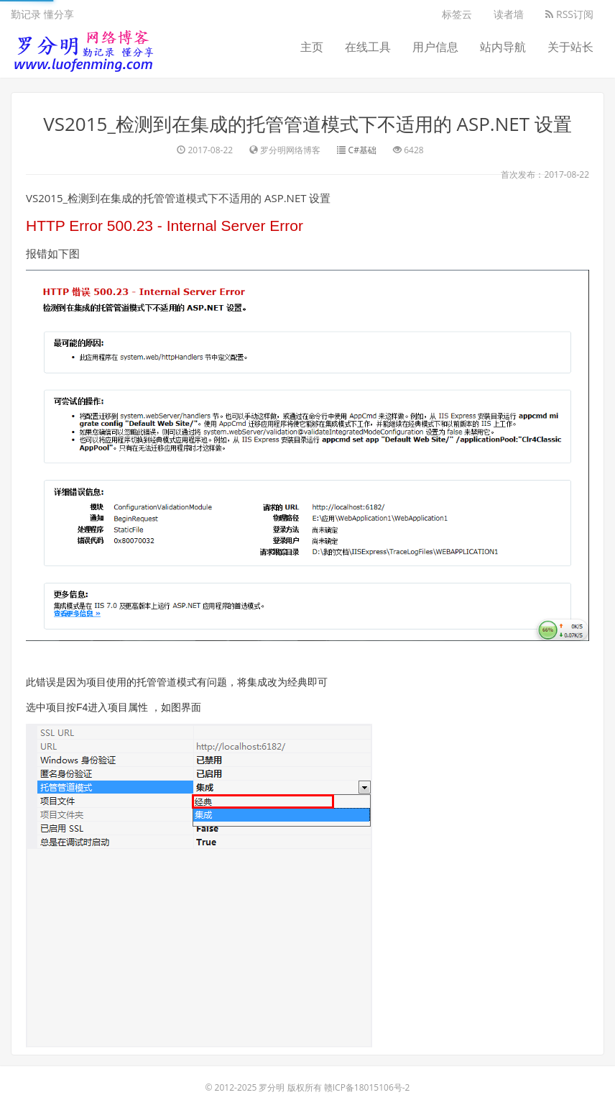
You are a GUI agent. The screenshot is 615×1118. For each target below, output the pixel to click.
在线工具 (368, 47)
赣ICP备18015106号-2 (367, 1087)
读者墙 (509, 14)
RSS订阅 (569, 14)
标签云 (457, 14)
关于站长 (570, 47)
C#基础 (362, 150)
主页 (311, 47)
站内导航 (503, 47)
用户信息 (435, 47)
